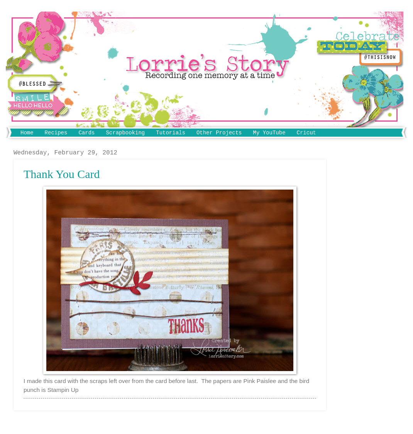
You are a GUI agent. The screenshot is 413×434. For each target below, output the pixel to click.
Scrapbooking (125, 133)
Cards (86, 133)
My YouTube (269, 133)
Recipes (56, 133)
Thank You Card (62, 174)
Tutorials (170, 133)
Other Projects (219, 133)
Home (27, 133)
